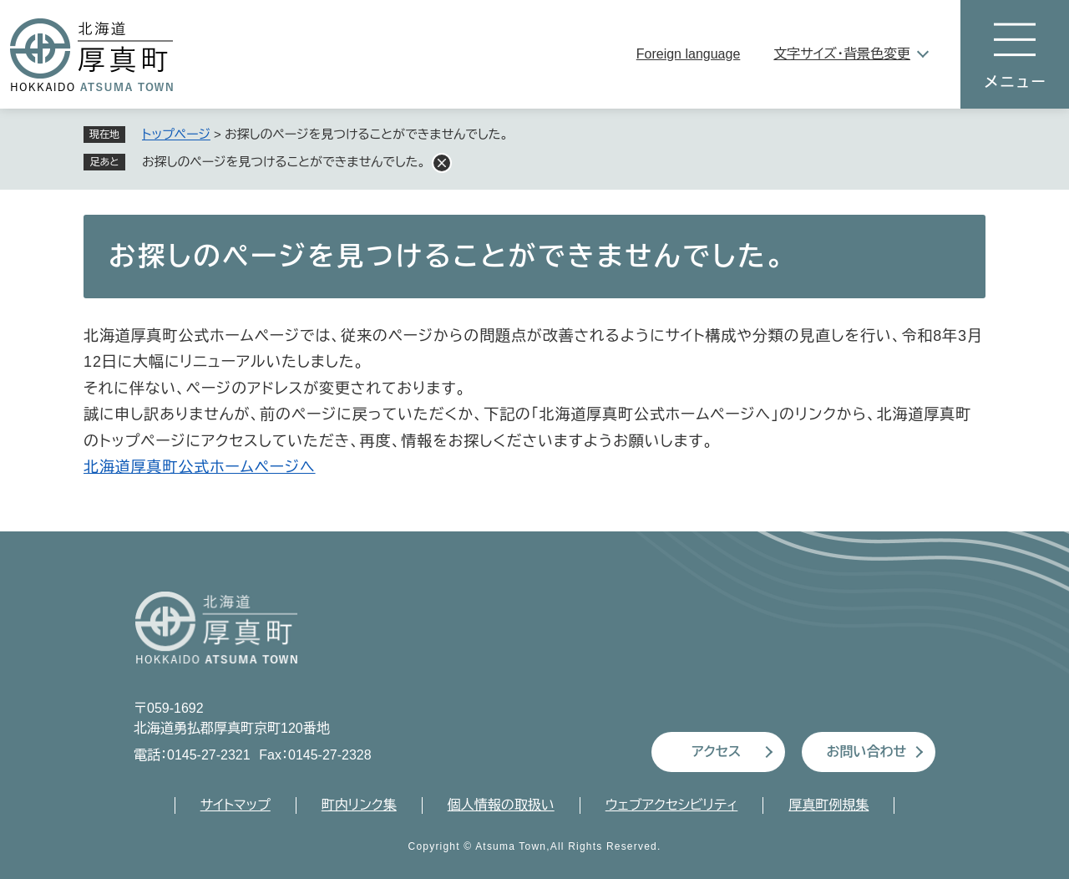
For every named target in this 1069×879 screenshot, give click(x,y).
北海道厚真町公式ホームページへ (200, 467)
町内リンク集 (359, 805)
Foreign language (688, 54)
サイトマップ (235, 805)
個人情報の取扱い (501, 805)
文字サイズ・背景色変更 (841, 54)
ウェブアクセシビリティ (671, 805)
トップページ (176, 134)
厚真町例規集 (828, 805)
